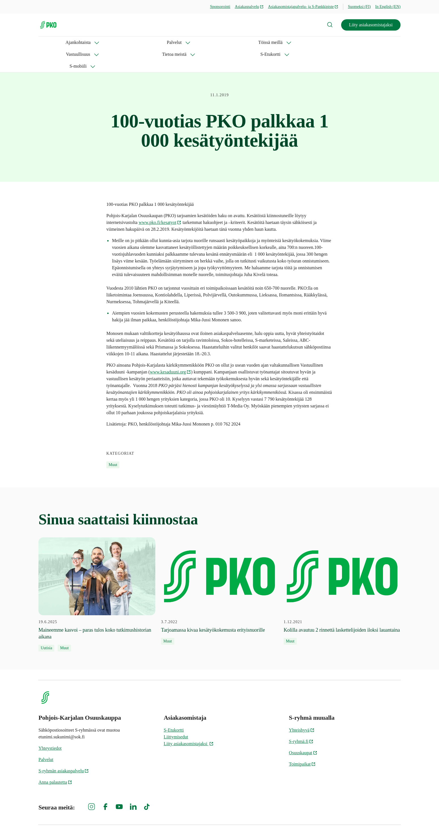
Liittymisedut (176, 713)
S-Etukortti (246, 42)
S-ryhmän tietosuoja (339, 815)
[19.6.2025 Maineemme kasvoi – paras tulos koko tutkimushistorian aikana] (96, 571)
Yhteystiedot (50, 724)
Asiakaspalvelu (249, 7)
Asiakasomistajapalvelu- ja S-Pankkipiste (303, 7)
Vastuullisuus (166, 42)
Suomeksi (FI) (359, 7)
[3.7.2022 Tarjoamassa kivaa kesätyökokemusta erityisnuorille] (219, 567)
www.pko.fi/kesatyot (160, 198)
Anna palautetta (55, 758)
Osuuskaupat (303, 729)
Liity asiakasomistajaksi (371, 24)
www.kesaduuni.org (170, 348)
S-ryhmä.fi (301, 717)
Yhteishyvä (302, 706)
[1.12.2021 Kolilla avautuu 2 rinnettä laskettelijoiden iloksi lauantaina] (342, 567)
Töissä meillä (124, 42)
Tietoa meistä (207, 42)
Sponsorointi (220, 7)
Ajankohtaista (51, 42)
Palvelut (88, 42)
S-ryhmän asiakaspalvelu (63, 747)
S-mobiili (281, 42)
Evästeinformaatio (384, 815)
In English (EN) (388, 7)
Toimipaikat (302, 740)
